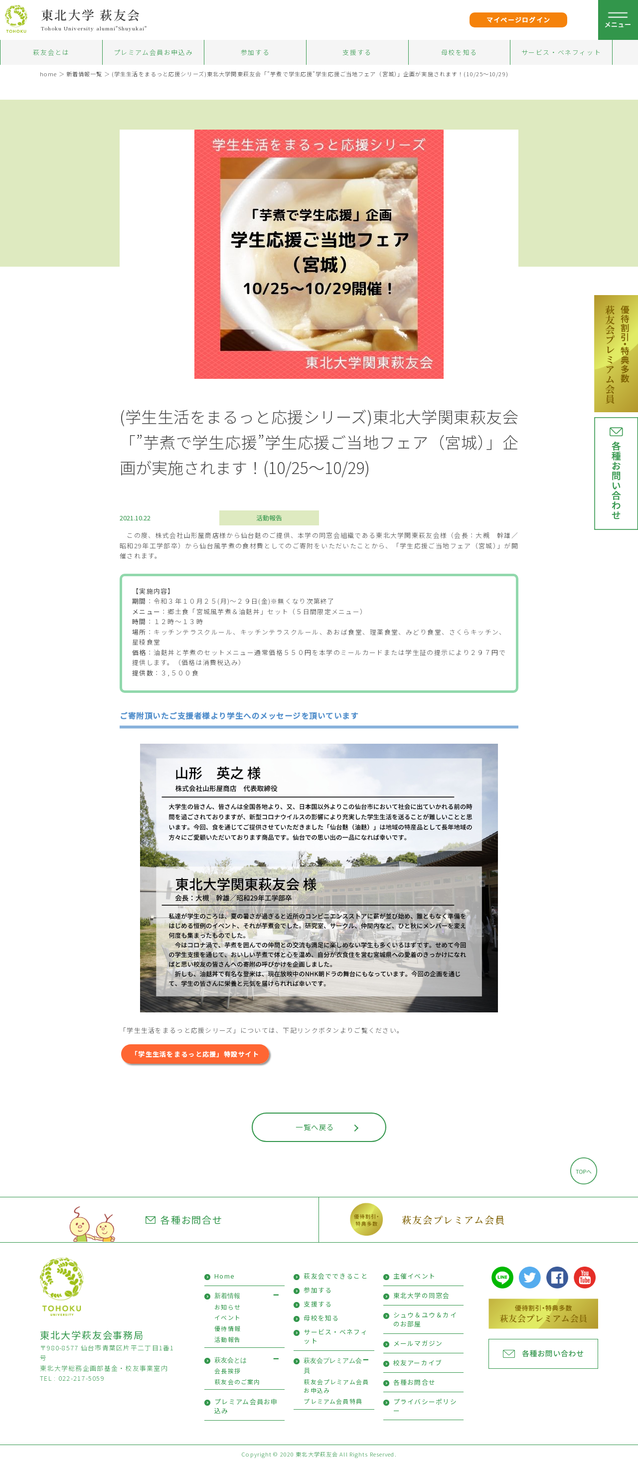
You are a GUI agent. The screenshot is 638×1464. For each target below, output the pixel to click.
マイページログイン (518, 19)
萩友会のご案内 (237, 1381)
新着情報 (227, 1296)
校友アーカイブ (418, 1362)
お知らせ (227, 1306)
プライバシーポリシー (425, 1406)
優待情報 (227, 1328)
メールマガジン (418, 1343)
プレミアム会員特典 (333, 1401)
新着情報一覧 (84, 74)
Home (224, 1276)
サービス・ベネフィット (561, 52)
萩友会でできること (336, 1276)
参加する (255, 52)
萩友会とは (51, 52)
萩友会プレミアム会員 (453, 1219)
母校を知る (459, 52)
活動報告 (269, 517)
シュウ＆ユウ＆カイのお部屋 (425, 1319)
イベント (227, 1317)
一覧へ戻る (315, 1127)
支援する (356, 52)
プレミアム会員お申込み (153, 52)
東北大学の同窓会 (421, 1295)
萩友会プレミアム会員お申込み (336, 1386)
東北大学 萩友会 (91, 14)
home (48, 74)
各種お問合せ (184, 1220)
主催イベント (414, 1276)
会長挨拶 (227, 1370)
